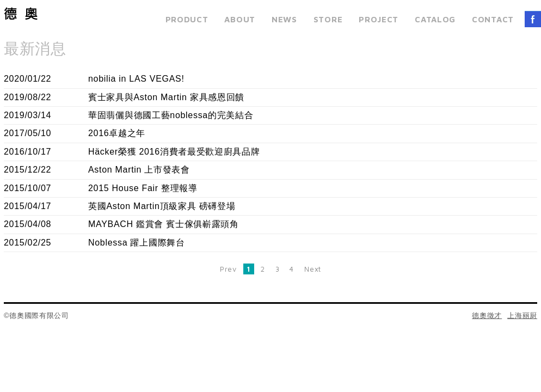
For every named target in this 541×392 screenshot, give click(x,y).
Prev (228, 269)
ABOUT (239, 19)
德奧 (21, 13)
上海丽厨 (522, 315)
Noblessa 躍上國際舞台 (136, 242)
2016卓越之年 (116, 133)
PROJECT (378, 19)
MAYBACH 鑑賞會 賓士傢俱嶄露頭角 (163, 224)
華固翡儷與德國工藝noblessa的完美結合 (170, 115)
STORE (328, 19)
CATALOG (435, 19)
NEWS (284, 19)
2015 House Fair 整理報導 (143, 188)
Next (312, 269)
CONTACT (493, 19)
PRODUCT (186, 19)
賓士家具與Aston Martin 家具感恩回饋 (166, 97)
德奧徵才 (487, 315)
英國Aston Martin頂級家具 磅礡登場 (161, 206)
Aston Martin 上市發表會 (139, 169)
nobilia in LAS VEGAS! (136, 78)
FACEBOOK (533, 19)
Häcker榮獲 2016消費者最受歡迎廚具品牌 (174, 151)
